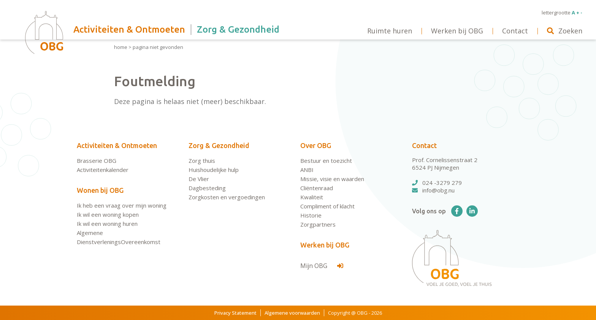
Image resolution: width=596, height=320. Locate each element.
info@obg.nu (433, 190)
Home (120, 47)
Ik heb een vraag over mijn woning (121, 205)
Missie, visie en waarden (332, 179)
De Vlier (199, 179)
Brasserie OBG (96, 160)
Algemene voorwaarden (292, 312)
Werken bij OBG (324, 245)
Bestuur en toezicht (326, 160)
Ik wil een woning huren (107, 223)
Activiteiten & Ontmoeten (117, 145)
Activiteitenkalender (102, 169)
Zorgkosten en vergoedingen (227, 197)
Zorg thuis (202, 160)
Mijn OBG (321, 266)
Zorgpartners (318, 224)
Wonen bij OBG (100, 190)
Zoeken (564, 30)
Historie (311, 215)
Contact (424, 145)
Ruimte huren (389, 30)
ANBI (307, 169)
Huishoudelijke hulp (214, 169)
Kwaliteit (311, 197)
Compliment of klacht (327, 206)
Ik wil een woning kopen (108, 214)
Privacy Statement (235, 312)
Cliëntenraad (316, 188)
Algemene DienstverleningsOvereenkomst (118, 237)
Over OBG (315, 145)
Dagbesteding (207, 188)
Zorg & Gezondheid (219, 145)
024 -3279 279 (437, 182)
